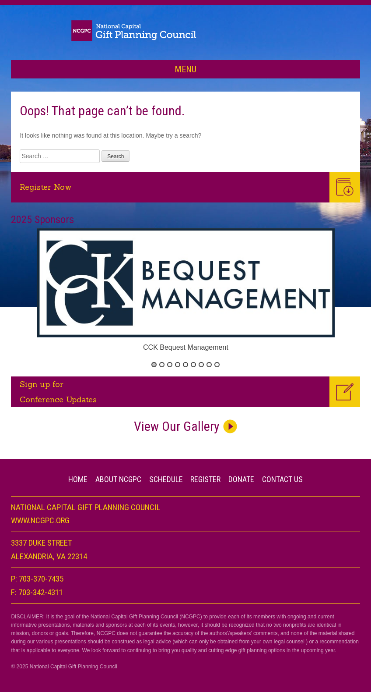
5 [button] (185, 364)
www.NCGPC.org (40, 520)
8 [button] (209, 364)
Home (78, 479)
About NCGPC (118, 479)
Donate (241, 479)
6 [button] (193, 364)
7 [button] (201, 364)
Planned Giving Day (185, 30)
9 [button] (217, 364)
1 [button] (154, 364)
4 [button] (177, 364)
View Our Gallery (177, 426)
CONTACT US (282, 479)
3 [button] (169, 364)
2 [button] (161, 364)
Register (205, 479)
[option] (185, 290)
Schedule (166, 479)
